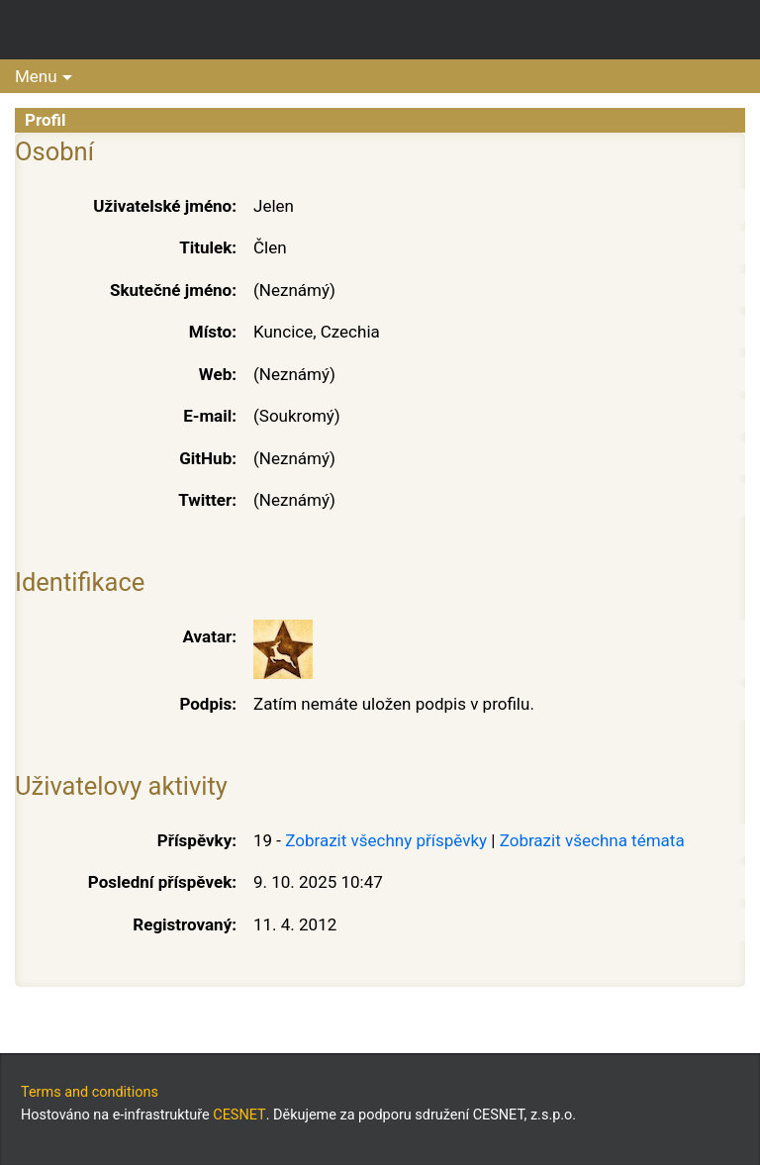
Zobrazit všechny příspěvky (386, 840)
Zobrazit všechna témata (592, 840)
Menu (36, 76)
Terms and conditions (89, 1092)
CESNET (239, 1115)
